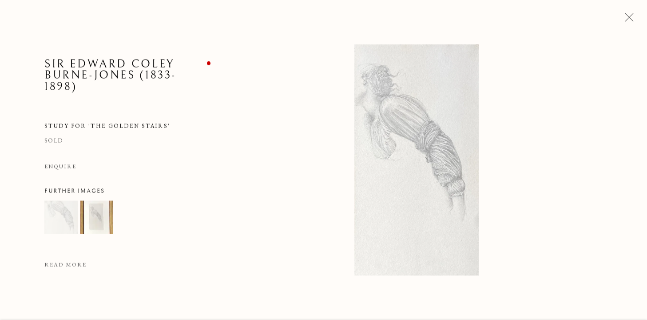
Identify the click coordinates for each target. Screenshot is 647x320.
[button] (61, 218)
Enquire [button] (60, 167)
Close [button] (627, 20)
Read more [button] (65, 265)
